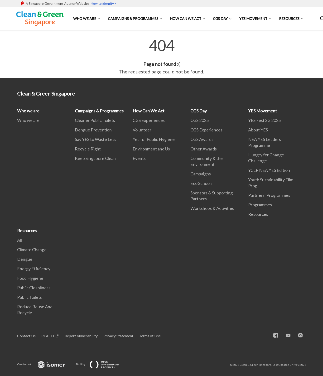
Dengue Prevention (93, 129)
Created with (44, 364)
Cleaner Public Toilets (95, 120)
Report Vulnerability (81, 335)
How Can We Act (185, 18)
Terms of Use (150, 335)
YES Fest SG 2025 (264, 120)
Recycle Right (88, 148)
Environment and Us (151, 148)
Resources (289, 18)
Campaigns (200, 173)
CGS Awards (201, 139)
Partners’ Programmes (269, 195)
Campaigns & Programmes (133, 18)
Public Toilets (29, 297)
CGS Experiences (149, 120)
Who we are (84, 18)
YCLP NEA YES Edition (269, 170)
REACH (47, 335)
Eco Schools (201, 183)
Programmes (260, 204)
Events (139, 158)
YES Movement (253, 18)
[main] (161, 56)
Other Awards (203, 148)
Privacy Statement (118, 335)
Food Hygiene (30, 278)
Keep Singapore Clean (95, 158)
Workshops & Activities (212, 208)
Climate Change (32, 249)
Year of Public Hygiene (154, 139)
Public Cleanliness (33, 287)
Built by (101, 364)
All (19, 240)
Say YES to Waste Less (95, 139)
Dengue (24, 259)
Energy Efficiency (33, 268)
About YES (258, 129)
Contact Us (26, 335)
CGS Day (220, 18)
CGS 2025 (199, 120)
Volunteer (142, 129)
